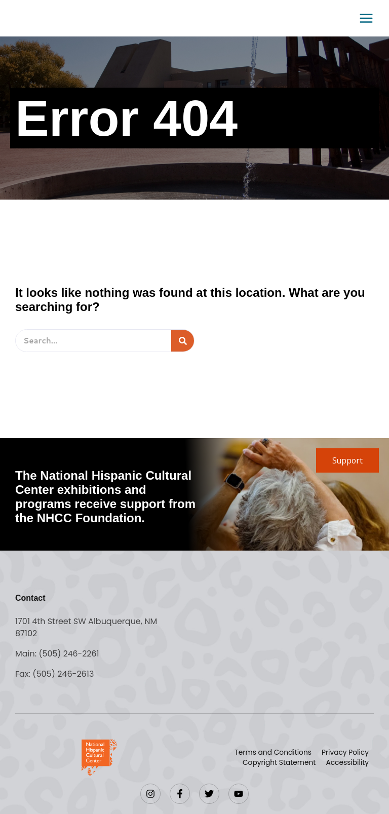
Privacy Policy (345, 753)
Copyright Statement (278, 763)
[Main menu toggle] (363, 18)
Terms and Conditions (271, 753)
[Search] (182, 341)
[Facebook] (180, 794)
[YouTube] (238, 794)
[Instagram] (150, 794)
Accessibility (347, 763)
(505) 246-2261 (69, 654)
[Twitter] (209, 794)
